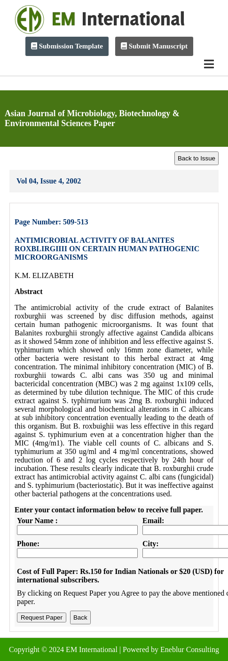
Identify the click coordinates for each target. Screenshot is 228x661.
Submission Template (67, 46)
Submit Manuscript (154, 46)
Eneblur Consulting (189, 649)
